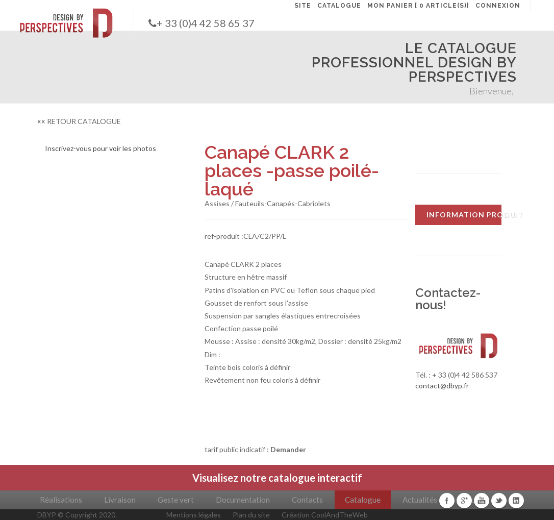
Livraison (120, 499)
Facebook (447, 500)
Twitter (499, 500)
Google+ (464, 500)
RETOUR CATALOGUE (79, 121)
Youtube (481, 500)
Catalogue (363, 499)
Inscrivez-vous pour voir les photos (100, 148)
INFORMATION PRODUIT (463, 214)
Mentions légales (193, 514)
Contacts (307, 499)
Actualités (419, 499)
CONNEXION (497, 5)
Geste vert (176, 499)
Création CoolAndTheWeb (325, 514)
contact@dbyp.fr (442, 385)
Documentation (243, 499)
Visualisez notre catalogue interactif (277, 478)
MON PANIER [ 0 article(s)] (418, 5)
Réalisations (61, 499)
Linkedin (516, 500)
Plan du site (251, 514)
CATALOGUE (339, 5)
